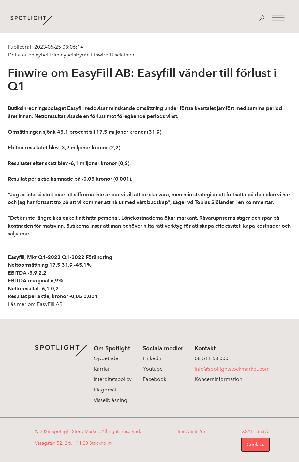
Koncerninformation (218, 379)
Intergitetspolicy (113, 379)
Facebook (154, 379)
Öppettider (107, 358)
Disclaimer (121, 55)
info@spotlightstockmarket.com (232, 369)
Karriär (102, 369)
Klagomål (105, 390)
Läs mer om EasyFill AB (35, 304)
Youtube (153, 369)
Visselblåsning (110, 400)
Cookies (255, 444)
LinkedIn (153, 358)
